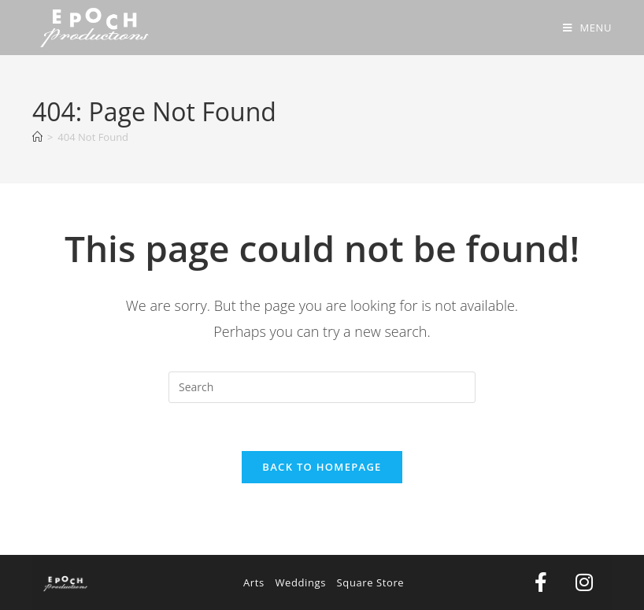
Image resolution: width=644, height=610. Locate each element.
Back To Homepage (321, 467)
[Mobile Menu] (587, 27)
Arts (254, 582)
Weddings (300, 582)
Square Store (371, 582)
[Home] (37, 137)
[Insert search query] (322, 387)
